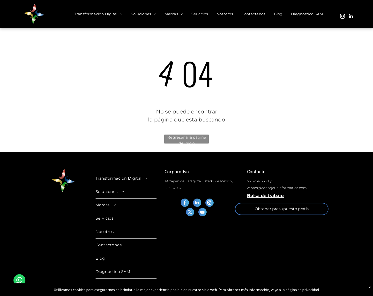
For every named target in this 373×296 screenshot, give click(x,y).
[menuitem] (99, 14)
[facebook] (185, 203)
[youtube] (202, 212)
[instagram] (342, 17)
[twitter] (190, 212)
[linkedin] (350, 17)
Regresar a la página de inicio (186, 139)
